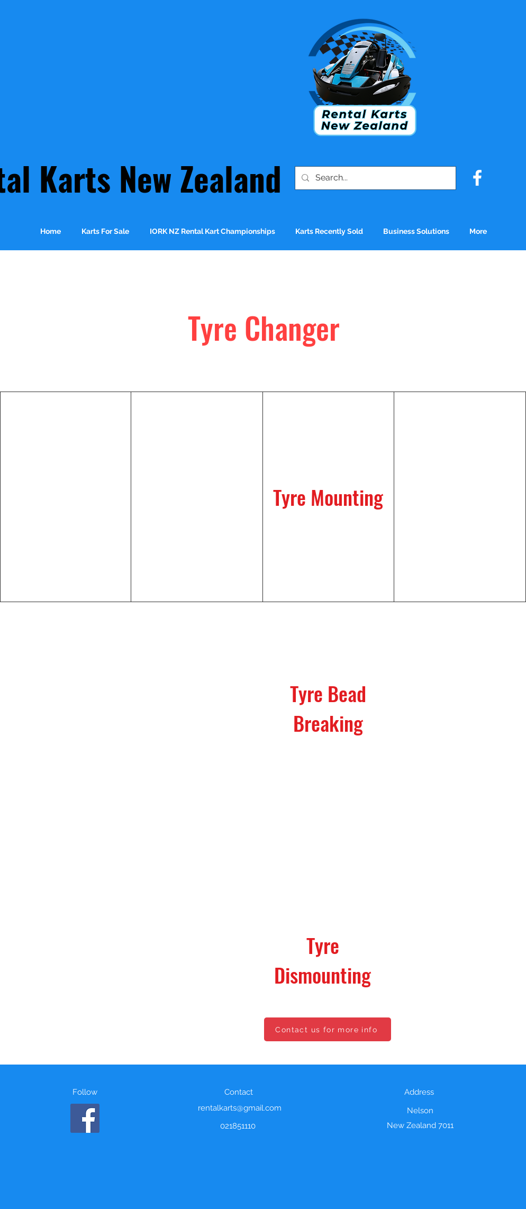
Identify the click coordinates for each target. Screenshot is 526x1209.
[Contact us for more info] (327, 1029)
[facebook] (477, 177)
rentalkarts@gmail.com (240, 1108)
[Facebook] (84, 1118)
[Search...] (374, 178)
